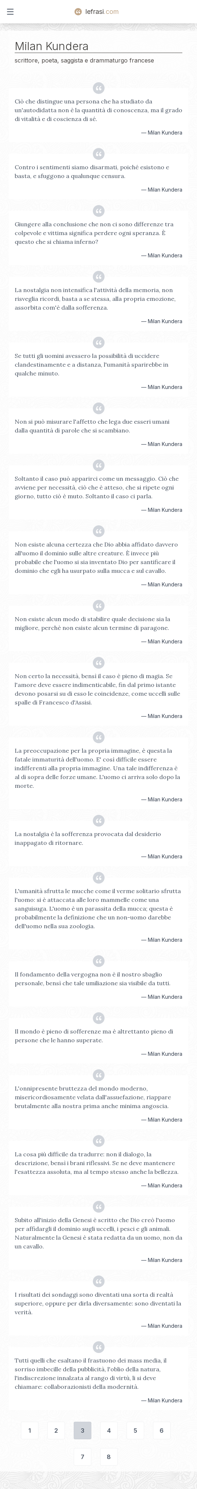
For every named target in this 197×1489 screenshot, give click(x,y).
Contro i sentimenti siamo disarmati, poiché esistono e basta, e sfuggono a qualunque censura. (92, 171)
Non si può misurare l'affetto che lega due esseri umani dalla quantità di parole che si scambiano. (92, 426)
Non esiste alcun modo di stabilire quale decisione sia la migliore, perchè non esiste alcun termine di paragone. (92, 623)
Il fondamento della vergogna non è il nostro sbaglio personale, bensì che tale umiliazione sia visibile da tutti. (93, 979)
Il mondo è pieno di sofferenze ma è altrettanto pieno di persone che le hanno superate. (94, 1036)
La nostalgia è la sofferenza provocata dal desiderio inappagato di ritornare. (88, 838)
